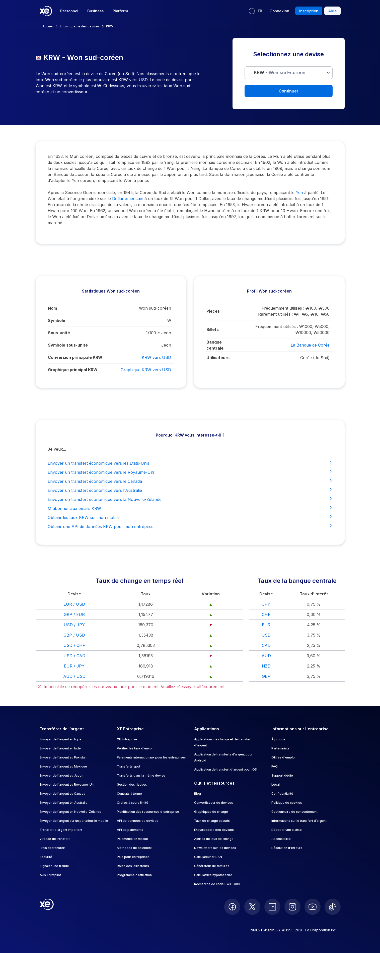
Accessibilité (281, 839)
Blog (197, 793)
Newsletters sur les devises (215, 848)
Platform (120, 11)
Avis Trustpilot (50, 875)
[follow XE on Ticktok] (333, 907)
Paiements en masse (132, 839)
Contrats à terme (129, 793)
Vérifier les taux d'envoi (135, 748)
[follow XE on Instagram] (292, 907)
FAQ (274, 766)
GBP (266, 676)
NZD (266, 666)
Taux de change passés (212, 821)
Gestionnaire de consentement (294, 812)
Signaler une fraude (54, 866)
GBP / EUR (74, 614)
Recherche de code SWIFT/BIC (217, 884)
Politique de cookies (286, 802)
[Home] (46, 11)
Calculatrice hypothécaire (213, 875)
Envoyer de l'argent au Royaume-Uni (67, 784)
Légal (275, 784)
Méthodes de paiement (134, 848)
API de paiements (130, 830)
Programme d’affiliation (134, 875)
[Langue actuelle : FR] (255, 11)
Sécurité (46, 857)
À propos (278, 739)
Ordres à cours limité (132, 802)
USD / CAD (74, 655)
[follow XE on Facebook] (232, 907)
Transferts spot (128, 766)
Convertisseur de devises (213, 802)
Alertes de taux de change (214, 839)
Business (95, 11)
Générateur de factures (211, 866)
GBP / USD (74, 635)
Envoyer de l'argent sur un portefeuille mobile (74, 821)
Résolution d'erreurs (286, 848)
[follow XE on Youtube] (313, 907)
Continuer (288, 90)
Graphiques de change (211, 812)
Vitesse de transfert (55, 839)
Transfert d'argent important (61, 830)
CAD (266, 645)
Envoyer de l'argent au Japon (61, 775)
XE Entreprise (127, 739)
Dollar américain (127, 198)
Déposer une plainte (286, 830)
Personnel (69, 11)
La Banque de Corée (310, 345)
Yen (299, 192)
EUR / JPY (74, 666)
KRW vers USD (156, 357)
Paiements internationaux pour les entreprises (151, 757)
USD (266, 635)
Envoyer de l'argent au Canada (62, 793)
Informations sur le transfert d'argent (299, 821)
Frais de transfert (52, 848)
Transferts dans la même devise (141, 775)
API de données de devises (137, 821)
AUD (266, 655)
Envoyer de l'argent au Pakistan (63, 757)
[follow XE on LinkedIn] (272, 907)
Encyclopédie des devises (214, 830)
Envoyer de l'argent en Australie (64, 802)
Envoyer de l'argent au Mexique (63, 766)
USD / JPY (74, 624)
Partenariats (280, 748)
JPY (266, 604)
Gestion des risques (132, 784)
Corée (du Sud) (315, 357)
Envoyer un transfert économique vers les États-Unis (190, 463)
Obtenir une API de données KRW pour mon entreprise (190, 526)
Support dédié (282, 775)
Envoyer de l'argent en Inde (60, 748)
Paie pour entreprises (133, 857)
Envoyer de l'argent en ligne (61, 739)
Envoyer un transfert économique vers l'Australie (190, 490)
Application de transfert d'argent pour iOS (225, 769)
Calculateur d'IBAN (208, 857)
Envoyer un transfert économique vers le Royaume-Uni (190, 472)
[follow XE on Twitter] (252, 907)
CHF (266, 614)
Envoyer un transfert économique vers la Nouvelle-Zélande (190, 499)
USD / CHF (74, 645)
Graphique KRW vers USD (146, 369)
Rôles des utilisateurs (133, 866)
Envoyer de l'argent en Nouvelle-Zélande (70, 812)
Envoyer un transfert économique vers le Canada (190, 481)
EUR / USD (74, 604)
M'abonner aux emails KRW (190, 508)
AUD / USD (74, 676)
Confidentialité (282, 793)
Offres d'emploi (283, 757)
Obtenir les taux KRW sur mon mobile (190, 517)
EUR (266, 624)
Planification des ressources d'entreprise (148, 812)
